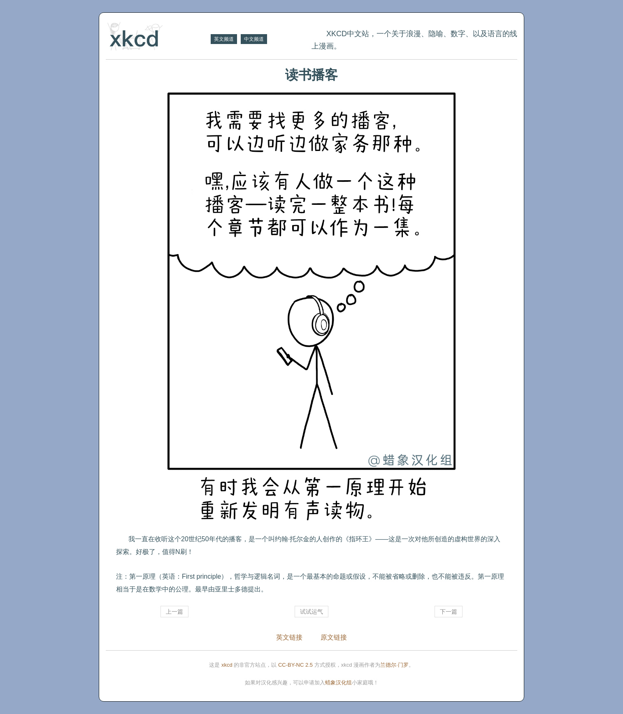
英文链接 (289, 637)
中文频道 (254, 39)
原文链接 (334, 637)
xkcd (226, 665)
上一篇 (174, 611)
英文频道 (224, 39)
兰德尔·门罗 (394, 665)
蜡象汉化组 (338, 682)
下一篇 (448, 611)
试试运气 (311, 611)
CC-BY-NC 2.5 (295, 665)
